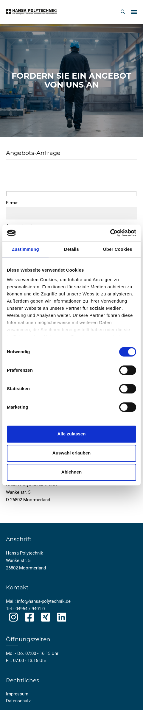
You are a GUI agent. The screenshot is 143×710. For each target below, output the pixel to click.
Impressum (17, 694)
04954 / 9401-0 (30, 608)
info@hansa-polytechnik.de (44, 601)
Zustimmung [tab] (25, 249)
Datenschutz (18, 700)
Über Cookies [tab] (117, 249)
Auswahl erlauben (71, 452)
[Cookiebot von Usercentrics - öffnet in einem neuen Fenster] (110, 233)
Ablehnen (71, 471)
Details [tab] (71, 249)
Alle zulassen (71, 433)
